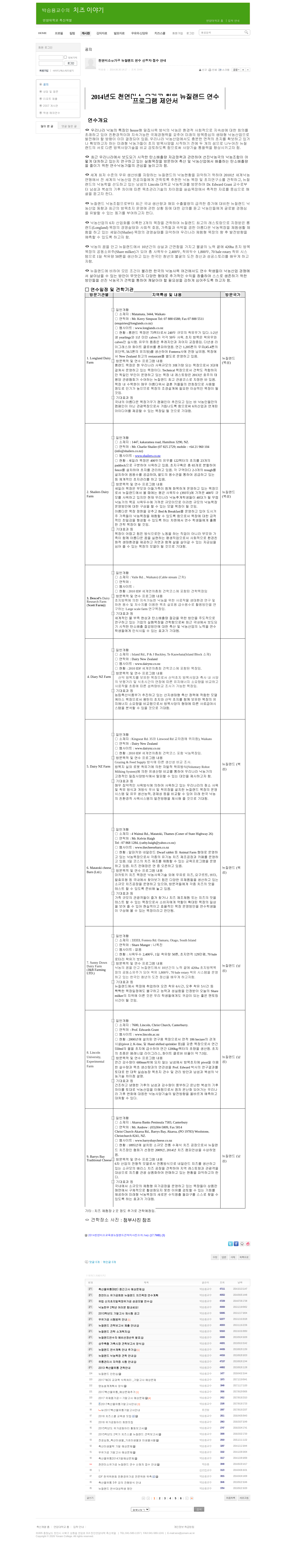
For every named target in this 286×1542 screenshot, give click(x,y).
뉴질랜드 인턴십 (108, 1374)
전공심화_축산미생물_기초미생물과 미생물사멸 (127, 1440)
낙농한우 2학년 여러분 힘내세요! (119, 1307)
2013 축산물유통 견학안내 (115, 1368)
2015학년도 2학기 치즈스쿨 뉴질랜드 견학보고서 (128, 1434)
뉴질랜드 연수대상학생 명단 (115, 1488)
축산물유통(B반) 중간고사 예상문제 (120, 1289)
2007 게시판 (50, 105)
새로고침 (244, 1497)
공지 (45, 84)
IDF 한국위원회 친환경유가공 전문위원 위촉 (125, 1476)
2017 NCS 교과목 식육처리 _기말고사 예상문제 (127, 1380)
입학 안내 (234, 20)
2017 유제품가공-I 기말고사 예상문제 (122, 1398)
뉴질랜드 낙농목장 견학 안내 (116, 1355)
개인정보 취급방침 (184, 1527)
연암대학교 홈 (214, 20)
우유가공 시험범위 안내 (113, 1319)
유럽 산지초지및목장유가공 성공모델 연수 (124, 1301)
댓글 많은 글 (69, 126)
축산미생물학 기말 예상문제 (115, 1446)
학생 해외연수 (51, 113)
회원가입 (177, 33)
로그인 (190, 33)
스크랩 (224, 69)
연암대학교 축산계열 (57, 20)
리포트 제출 (50, 98)
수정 (215, 1257)
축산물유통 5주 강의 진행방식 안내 (120, 1482)
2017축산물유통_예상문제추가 (117, 1392)
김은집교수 (205, 1470)
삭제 (233, 1257)
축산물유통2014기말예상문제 (116, 1458)
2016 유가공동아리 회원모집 (116, 1422)
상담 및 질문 (50, 91)
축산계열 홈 (42, 1527)
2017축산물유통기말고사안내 (119, 1404)
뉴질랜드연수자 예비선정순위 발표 (120, 1337)
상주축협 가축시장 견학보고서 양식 (120, 1343)
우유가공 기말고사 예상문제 (115, 1452)
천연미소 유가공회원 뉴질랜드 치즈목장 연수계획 (128, 1295)
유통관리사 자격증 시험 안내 (116, 1361)
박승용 (205, 1464)
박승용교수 (205, 1289)
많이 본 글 (47, 126)
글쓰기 (90, 1497)
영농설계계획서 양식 (111, 1386)
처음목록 (230, 1497)
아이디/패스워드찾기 (63, 70)
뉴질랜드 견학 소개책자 (113, 1331)
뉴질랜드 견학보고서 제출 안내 (117, 1325)
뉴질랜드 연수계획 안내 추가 (116, 1349)
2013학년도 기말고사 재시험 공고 (119, 1313)
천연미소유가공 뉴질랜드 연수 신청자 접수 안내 (128, 1464)
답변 (224, 1257)
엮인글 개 (109, 1262)
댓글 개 (94, 1262)
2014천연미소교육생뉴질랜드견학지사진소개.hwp (118, 1235)
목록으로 (244, 1257)
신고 (203, 69)
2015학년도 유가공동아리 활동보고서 (121, 1428)
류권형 (205, 1410)
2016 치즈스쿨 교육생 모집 (115, 1416)
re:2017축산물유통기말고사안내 (120, 1410)
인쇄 (213, 69)
